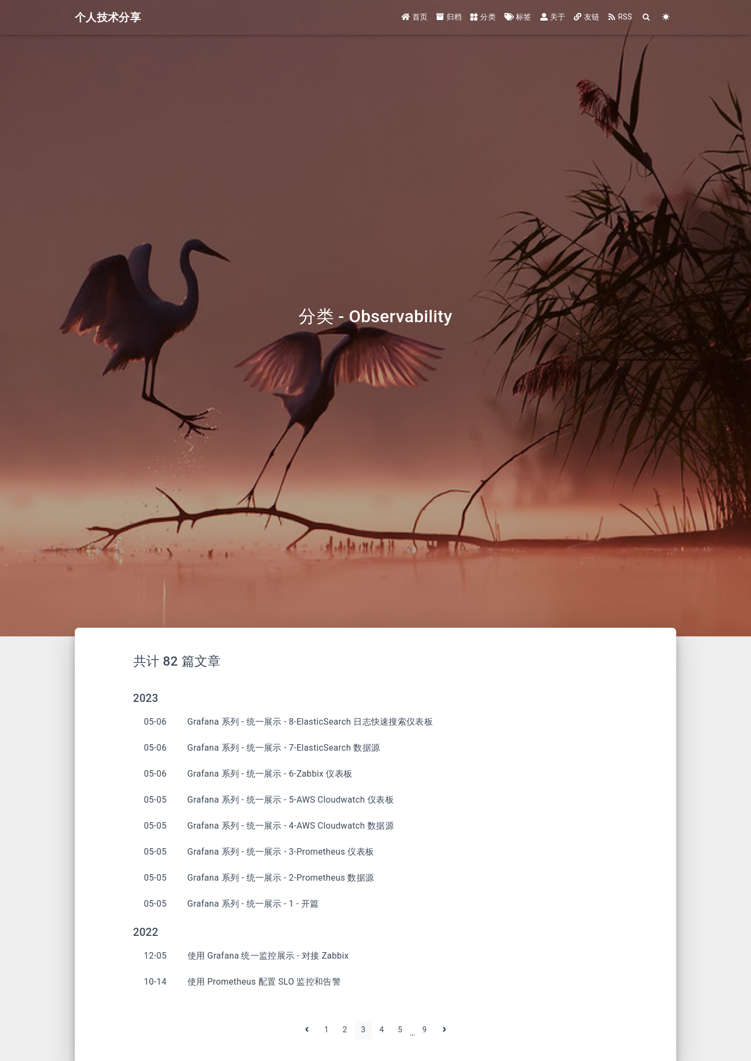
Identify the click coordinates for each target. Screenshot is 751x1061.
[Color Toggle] (666, 18)
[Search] (647, 18)
